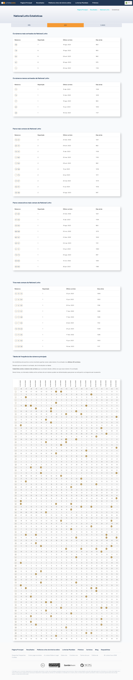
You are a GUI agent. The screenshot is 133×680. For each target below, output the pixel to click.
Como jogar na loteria (35, 655)
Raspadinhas (105, 650)
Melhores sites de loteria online (59, 3)
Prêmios (95, 3)
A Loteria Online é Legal (51, 655)
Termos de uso (84, 655)
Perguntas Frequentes (19, 655)
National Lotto (104, 10)
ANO (65, 25)
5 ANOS (102, 25)
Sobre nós (64, 655)
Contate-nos (74, 655)
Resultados (93, 10)
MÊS (29, 25)
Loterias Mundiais (81, 3)
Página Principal (82, 10)
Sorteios (89, 650)
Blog (96, 650)
